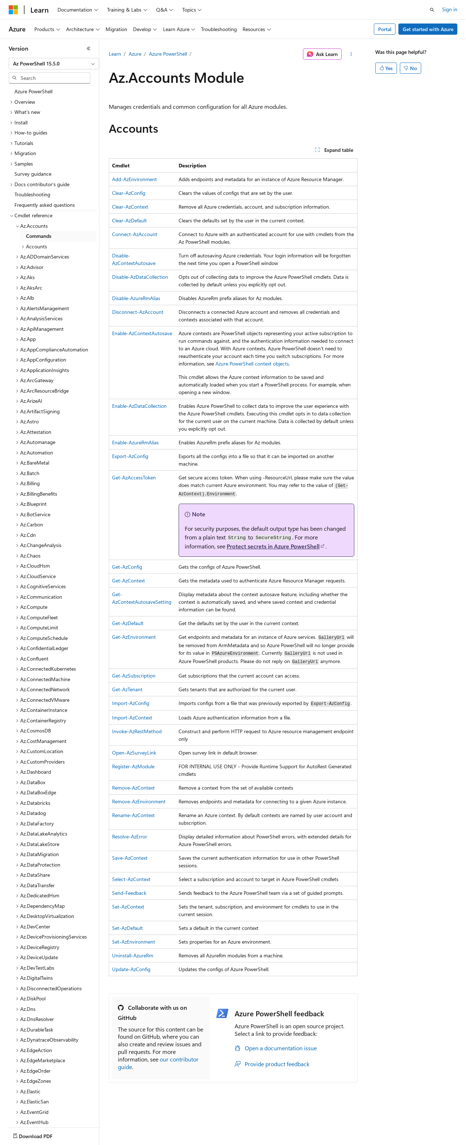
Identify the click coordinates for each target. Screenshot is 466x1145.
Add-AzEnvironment (134, 179)
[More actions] (351, 54)
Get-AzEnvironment (134, 636)
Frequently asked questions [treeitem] (44, 204)
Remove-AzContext (133, 787)
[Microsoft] (13, 9)
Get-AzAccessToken (134, 477)
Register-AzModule (133, 766)
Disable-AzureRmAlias (136, 298)
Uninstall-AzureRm (132, 955)
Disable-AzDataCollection (140, 276)
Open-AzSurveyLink (134, 752)
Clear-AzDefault (129, 220)
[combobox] (54, 63)
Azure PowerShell (168, 53)
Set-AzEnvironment (133, 941)
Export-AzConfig (130, 456)
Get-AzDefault (128, 623)
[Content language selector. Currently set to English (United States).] (42, 1134)
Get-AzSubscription (133, 675)
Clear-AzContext (130, 206)
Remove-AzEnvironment (139, 801)
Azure (135, 53)
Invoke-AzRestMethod (137, 731)
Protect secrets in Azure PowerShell (273, 546)
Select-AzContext (131, 879)
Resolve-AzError (129, 836)
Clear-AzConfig (128, 192)
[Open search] (432, 9)
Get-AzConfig (127, 566)
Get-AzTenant (127, 689)
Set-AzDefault (127, 927)
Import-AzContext (132, 717)
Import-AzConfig (130, 703)
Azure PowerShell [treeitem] (33, 91)
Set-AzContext (128, 906)
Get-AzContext (128, 580)
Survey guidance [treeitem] (32, 173)
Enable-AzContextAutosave (142, 333)
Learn (115, 53)
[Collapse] (88, 48)
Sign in (449, 9)
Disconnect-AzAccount (137, 311)
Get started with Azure (428, 29)
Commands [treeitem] (38, 235)
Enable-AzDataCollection (139, 405)
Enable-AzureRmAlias (135, 442)
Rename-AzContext (133, 815)
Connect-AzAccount (134, 234)
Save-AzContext (130, 857)
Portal (385, 29)
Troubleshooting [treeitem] (32, 194)
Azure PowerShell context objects (252, 363)
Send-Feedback (129, 892)
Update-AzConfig (131, 969)
